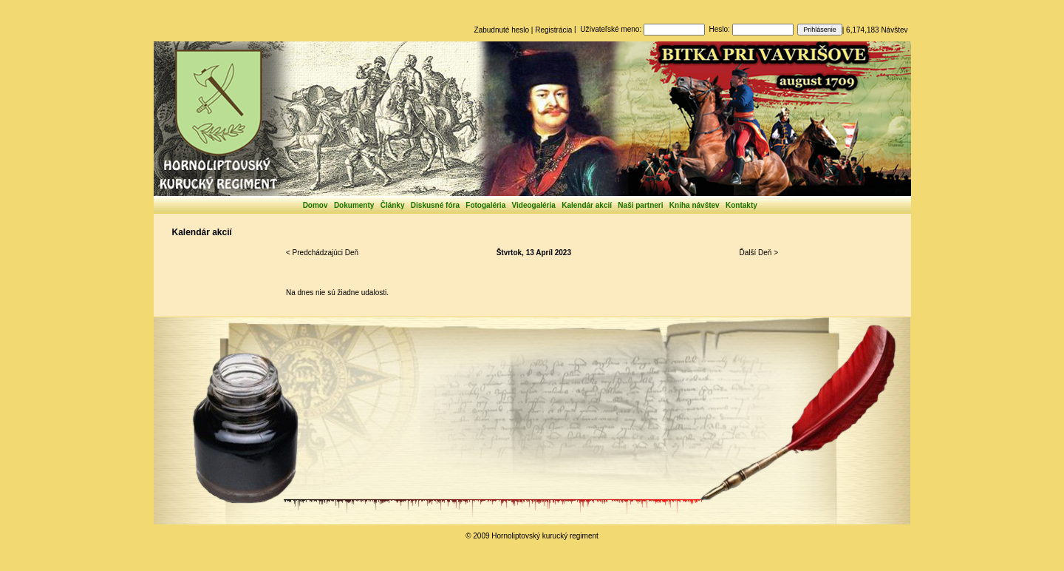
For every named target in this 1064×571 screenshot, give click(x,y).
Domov (315, 205)
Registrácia (553, 30)
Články (393, 205)
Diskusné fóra (435, 205)
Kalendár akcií (587, 205)
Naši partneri (640, 205)
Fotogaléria (485, 205)
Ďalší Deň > (758, 253)
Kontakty (741, 205)
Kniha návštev (694, 205)
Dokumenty (354, 205)
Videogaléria (534, 205)
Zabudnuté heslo (502, 30)
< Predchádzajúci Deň (322, 253)
